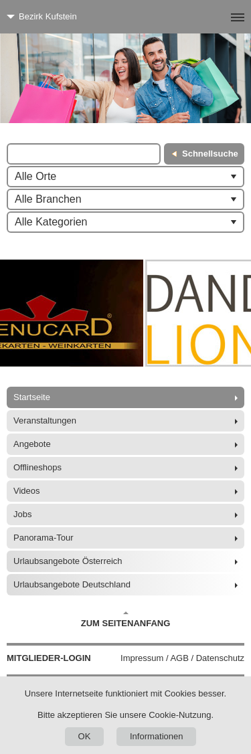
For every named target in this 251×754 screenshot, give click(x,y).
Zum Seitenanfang (126, 619)
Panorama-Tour (43, 538)
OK (84, 736)
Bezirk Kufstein (48, 16)
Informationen (156, 736)
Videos (26, 491)
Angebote (32, 444)
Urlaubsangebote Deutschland (72, 584)
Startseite (31, 397)
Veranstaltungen (44, 420)
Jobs (22, 514)
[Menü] (215, 16)
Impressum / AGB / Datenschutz (182, 658)
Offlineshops (37, 467)
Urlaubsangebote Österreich (67, 561)
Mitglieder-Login (49, 658)
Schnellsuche (210, 154)
